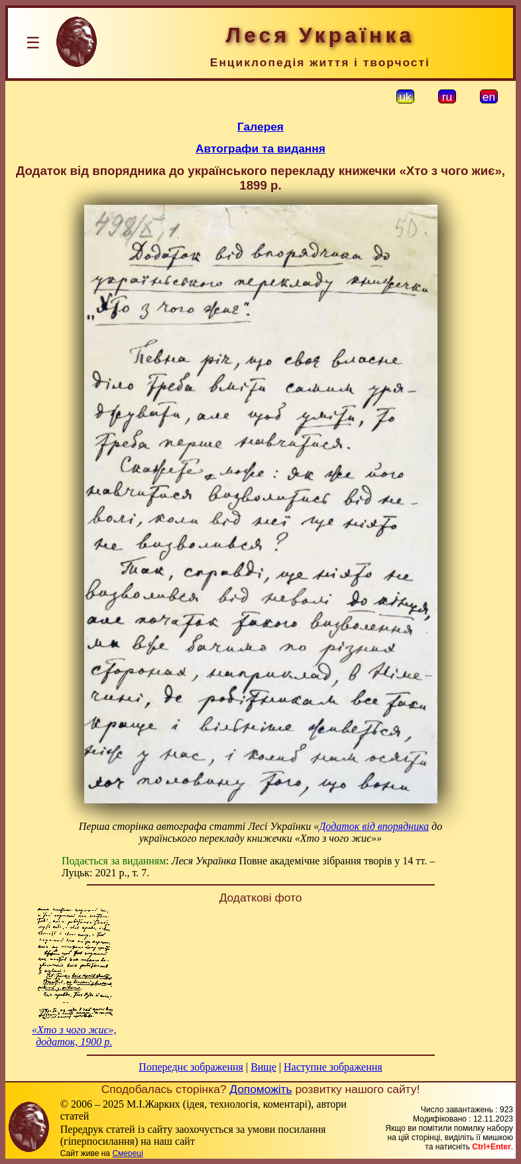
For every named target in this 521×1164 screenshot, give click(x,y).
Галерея (260, 126)
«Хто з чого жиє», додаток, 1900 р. (74, 1035)
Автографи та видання (260, 148)
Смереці (127, 1153)
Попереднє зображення (191, 1067)
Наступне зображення (333, 1067)
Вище (263, 1067)
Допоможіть (260, 1089)
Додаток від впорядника (374, 826)
